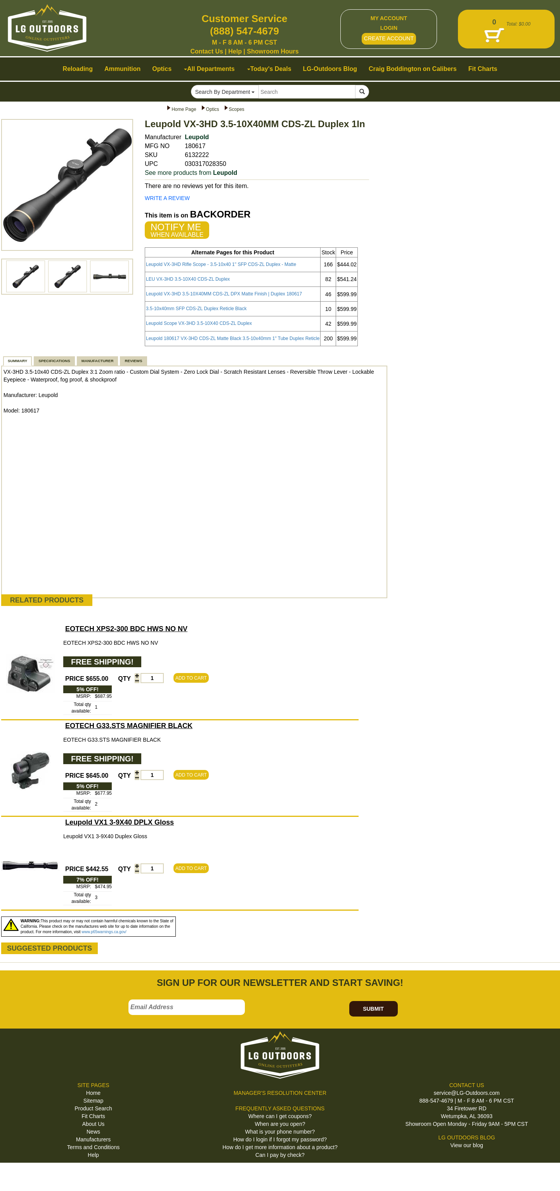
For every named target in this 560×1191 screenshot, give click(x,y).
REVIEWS (133, 361)
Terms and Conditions (93, 1147)
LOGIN (388, 28)
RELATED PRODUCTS (47, 600)
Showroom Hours (272, 51)
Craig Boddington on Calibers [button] (413, 69)
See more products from (191, 172)
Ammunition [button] (122, 69)
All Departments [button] (209, 69)
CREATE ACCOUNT (389, 38)
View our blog (466, 1145)
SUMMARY (17, 361)
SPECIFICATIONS (54, 361)
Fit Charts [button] (483, 69)
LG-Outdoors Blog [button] (330, 69)
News (93, 1132)
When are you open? (280, 1124)
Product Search (93, 1108)
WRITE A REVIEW (167, 198)
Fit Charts (93, 1116)
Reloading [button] (78, 69)
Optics (212, 109)
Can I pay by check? (280, 1155)
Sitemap (93, 1101)
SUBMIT (373, 1009)
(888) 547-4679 (244, 31)
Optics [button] (162, 69)
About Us (93, 1124)
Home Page (184, 109)
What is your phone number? (280, 1132)
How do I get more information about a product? (280, 1147)
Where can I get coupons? (280, 1116)
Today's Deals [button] (269, 69)
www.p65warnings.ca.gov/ (104, 932)
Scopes (236, 109)
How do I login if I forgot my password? (280, 1139)
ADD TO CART (191, 678)
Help (235, 51)
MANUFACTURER (97, 361)
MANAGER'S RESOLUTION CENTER (280, 1093)
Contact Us (206, 51)
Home (93, 1093)
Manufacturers (93, 1139)
